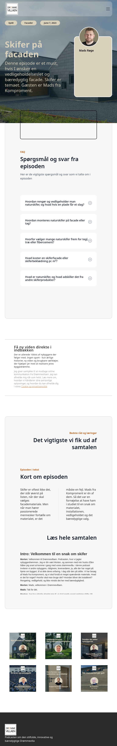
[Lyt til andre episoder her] (22, 646)
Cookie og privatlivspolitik (34, 386)
